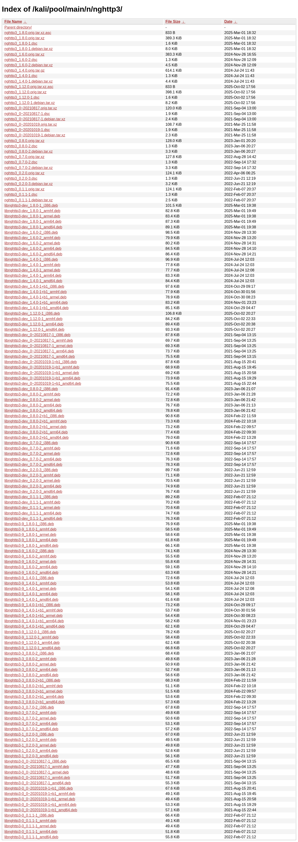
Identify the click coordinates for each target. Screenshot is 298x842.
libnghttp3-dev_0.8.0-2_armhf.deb (32, 394)
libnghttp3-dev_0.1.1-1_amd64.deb (33, 519)
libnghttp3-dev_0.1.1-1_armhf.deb (32, 502)
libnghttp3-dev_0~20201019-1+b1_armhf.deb (41, 367)
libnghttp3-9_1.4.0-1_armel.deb (30, 589)
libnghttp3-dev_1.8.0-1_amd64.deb (33, 227)
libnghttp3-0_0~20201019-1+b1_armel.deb (39, 799)
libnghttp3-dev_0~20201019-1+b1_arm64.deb (42, 378)
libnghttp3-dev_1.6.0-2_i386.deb (31, 232)
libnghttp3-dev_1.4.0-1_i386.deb (31, 259)
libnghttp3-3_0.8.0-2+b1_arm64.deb (34, 697)
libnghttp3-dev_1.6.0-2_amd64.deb (33, 254)
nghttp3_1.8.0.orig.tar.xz (24, 38)
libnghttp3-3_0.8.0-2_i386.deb (29, 653)
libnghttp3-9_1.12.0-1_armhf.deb (31, 637)
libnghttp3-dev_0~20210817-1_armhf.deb (38, 340)
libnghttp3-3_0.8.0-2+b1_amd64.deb (34, 702)
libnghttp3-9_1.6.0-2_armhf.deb (30, 556)
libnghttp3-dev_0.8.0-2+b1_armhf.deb (35, 421)
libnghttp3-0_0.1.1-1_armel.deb (30, 826)
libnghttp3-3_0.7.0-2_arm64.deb (31, 724)
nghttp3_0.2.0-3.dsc (20, 178)
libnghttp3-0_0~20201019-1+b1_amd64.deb (40, 810)
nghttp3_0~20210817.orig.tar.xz (30, 108)
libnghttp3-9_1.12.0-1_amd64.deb (32, 648)
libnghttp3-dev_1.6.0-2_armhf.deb (32, 238)
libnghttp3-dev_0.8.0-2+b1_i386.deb (34, 416)
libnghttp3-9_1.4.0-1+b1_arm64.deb (34, 621)
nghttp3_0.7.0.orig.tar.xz (24, 157)
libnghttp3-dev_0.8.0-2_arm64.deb (32, 405)
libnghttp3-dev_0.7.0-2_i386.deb (31, 443)
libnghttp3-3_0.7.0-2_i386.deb (29, 707)
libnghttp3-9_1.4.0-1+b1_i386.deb (32, 605)
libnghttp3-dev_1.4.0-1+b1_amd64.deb (36, 308)
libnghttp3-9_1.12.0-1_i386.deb (30, 632)
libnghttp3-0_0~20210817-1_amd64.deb (37, 783)
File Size (173, 22)
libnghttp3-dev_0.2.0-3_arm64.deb (32, 486)
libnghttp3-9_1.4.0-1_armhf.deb (30, 583)
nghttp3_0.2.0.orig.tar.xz (24, 173)
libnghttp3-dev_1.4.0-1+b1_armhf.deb (35, 292)
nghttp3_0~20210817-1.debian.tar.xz (34, 119)
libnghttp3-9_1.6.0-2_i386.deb (29, 551)
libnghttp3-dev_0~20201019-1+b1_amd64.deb (42, 383)
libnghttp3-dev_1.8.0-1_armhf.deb (32, 211)
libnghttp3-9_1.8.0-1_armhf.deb (30, 529)
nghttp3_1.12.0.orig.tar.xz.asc (28, 87)
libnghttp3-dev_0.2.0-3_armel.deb (32, 481)
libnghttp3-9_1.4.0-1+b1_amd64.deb (34, 626)
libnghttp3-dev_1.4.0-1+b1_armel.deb (35, 297)
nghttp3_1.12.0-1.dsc (21, 97)
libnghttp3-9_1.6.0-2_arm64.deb (31, 567)
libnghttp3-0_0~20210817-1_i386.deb (35, 761)
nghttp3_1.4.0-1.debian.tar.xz (28, 81)
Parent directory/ (18, 27)
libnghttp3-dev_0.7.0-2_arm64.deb (32, 459)
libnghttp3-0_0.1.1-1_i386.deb (29, 815)
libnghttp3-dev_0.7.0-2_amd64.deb (33, 465)
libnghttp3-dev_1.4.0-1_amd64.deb (33, 281)
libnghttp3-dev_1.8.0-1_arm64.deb (32, 221)
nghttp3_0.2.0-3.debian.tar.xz (28, 184)
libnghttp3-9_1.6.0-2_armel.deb (30, 562)
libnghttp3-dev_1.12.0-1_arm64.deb (34, 324)
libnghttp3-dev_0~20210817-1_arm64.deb (39, 351)
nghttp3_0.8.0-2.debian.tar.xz (28, 151)
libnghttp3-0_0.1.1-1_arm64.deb (31, 832)
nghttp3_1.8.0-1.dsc (20, 43)
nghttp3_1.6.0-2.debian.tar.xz (28, 65)
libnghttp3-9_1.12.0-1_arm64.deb (32, 643)
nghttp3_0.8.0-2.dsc (20, 146)
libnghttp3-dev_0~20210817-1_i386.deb (37, 335)
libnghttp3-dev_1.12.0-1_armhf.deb (33, 319)
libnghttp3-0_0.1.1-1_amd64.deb (31, 837)
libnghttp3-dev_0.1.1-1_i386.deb (31, 497)
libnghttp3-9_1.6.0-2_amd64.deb (31, 573)
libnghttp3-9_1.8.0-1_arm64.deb (31, 540)
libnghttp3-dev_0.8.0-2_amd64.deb (33, 411)
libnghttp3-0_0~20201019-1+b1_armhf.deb (39, 794)
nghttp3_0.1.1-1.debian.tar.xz (28, 200)
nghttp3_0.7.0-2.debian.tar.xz (28, 168)
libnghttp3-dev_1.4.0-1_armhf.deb (32, 265)
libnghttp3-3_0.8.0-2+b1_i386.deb (32, 680)
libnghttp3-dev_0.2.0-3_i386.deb (31, 470)
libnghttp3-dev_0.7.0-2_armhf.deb (32, 448)
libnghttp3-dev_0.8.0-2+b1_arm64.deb (36, 432)
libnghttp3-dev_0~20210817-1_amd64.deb (39, 356)
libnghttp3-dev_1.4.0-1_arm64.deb (32, 275)
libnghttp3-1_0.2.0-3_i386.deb (29, 734)
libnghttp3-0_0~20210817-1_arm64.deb (37, 778)
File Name (13, 22)
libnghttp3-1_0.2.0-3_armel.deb (30, 745)
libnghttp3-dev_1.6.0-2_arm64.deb (32, 248)
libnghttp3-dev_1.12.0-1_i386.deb (32, 313)
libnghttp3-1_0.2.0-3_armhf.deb (30, 740)
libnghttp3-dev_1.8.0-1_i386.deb (31, 205)
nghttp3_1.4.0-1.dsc (20, 76)
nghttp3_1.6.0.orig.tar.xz (24, 54)
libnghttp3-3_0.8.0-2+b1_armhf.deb (33, 686)
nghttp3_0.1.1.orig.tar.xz (24, 189)
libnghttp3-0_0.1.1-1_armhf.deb (30, 821)
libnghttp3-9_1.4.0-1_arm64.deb (31, 594)
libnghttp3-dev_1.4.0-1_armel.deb (32, 270)
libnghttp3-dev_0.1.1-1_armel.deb (32, 508)
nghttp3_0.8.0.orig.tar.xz (24, 141)
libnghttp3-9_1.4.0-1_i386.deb (29, 578)
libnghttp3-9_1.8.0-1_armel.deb (30, 535)
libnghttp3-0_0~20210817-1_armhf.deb (36, 767)
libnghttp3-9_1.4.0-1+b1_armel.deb (33, 616)
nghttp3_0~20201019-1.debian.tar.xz (34, 135)
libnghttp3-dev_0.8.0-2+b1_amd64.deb (36, 438)
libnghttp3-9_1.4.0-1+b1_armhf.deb (33, 610)
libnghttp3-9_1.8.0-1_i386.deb (29, 524)
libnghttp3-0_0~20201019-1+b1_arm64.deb (40, 805)
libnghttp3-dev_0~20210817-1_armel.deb (38, 346)
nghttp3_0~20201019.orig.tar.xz (30, 124)
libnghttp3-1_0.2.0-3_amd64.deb (31, 756)
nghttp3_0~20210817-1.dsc (27, 114)
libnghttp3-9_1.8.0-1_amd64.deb (31, 546)
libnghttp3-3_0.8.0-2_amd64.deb (31, 675)
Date (228, 22)
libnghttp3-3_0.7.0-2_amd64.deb (31, 729)
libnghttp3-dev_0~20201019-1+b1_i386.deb (40, 362)
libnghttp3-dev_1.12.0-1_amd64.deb (34, 329)
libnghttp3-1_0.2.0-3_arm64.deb (31, 751)
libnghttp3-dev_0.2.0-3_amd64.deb (33, 492)
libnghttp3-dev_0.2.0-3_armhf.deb (32, 475)
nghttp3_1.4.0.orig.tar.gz (24, 70)
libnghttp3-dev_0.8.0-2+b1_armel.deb (35, 427)
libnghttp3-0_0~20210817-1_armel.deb (36, 772)
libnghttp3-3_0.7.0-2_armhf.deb (30, 713)
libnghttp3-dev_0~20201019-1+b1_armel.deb (41, 373)
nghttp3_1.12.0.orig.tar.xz (25, 92)
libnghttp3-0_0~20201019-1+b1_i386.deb (38, 788)
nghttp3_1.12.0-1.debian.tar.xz (29, 103)
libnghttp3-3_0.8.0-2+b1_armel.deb (33, 691)
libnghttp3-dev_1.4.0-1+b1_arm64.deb (36, 302)
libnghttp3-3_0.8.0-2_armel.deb (30, 664)
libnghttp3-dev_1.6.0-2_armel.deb (32, 243)
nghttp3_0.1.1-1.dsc (20, 194)
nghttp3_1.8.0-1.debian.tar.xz (28, 49)
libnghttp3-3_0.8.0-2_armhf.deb (30, 659)
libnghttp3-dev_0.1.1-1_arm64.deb (32, 513)
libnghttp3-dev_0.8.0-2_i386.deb (31, 389)
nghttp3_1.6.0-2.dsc (20, 60)
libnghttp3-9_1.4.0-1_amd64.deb (31, 600)
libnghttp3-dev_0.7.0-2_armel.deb (32, 454)
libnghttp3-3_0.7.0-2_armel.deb (30, 718)
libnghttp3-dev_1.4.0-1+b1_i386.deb (34, 286)
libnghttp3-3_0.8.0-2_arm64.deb (31, 670)
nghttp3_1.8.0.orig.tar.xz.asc (27, 33)
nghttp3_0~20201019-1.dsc (27, 130)
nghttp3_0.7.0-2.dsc (20, 162)
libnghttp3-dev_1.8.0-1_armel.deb (32, 216)
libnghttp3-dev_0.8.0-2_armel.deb (32, 400)
